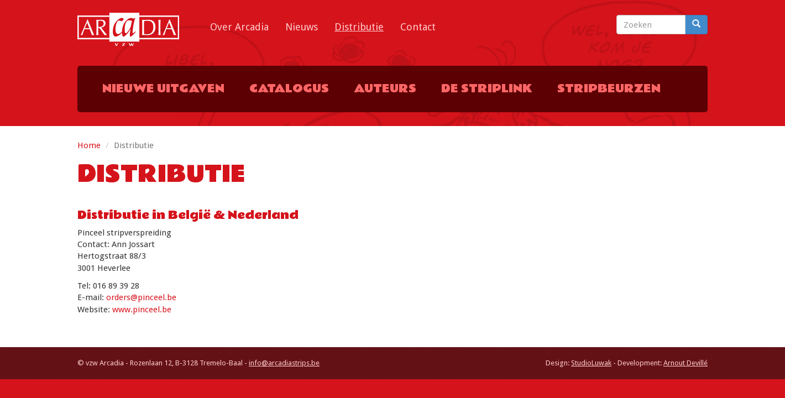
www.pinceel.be (141, 310)
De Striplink (486, 89)
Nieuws (301, 27)
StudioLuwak (591, 363)
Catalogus (289, 89)
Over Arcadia (239, 27)
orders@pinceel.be (141, 297)
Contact (418, 27)
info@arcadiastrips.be (284, 363)
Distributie (359, 27)
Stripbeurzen (609, 89)
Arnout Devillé (685, 363)
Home (89, 145)
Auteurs (385, 89)
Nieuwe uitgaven (163, 89)
